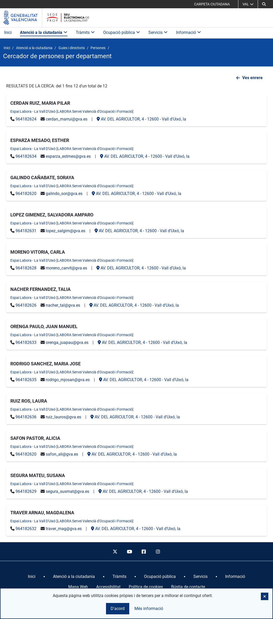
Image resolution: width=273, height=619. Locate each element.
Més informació (148, 608)
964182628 (26, 268)
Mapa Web (78, 586)
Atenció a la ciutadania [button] (43, 32)
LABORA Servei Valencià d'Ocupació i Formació (94, 111)
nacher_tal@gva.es (63, 305)
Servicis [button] (158, 32)
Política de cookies (146, 586)
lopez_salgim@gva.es (65, 230)
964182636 (26, 416)
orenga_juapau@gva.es (67, 342)
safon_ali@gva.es (62, 454)
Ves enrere (252, 77)
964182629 (26, 491)
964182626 (26, 305)
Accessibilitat (108, 586)
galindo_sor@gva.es (64, 193)
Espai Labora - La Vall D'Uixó (33, 111)
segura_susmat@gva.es (67, 491)
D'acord (118, 608)
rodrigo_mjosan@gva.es (68, 379)
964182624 (26, 119)
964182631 (26, 230)
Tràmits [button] (85, 32)
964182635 (26, 379)
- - (141, 119)
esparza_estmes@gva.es (68, 156)
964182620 (26, 193)
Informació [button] (188, 32)
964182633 (26, 342)
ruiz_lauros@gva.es (63, 416)
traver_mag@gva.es (64, 528)
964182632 (26, 528)
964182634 (26, 156)
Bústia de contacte (188, 586)
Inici (8, 32)
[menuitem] (32, 576)
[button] (264, 4)
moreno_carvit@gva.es (66, 268)
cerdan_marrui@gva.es (66, 119)
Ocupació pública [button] (121, 32)
